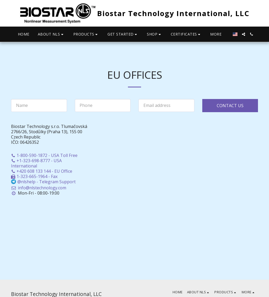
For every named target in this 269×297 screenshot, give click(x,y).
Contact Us (230, 105)
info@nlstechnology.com (38, 188)
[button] (51, 34)
